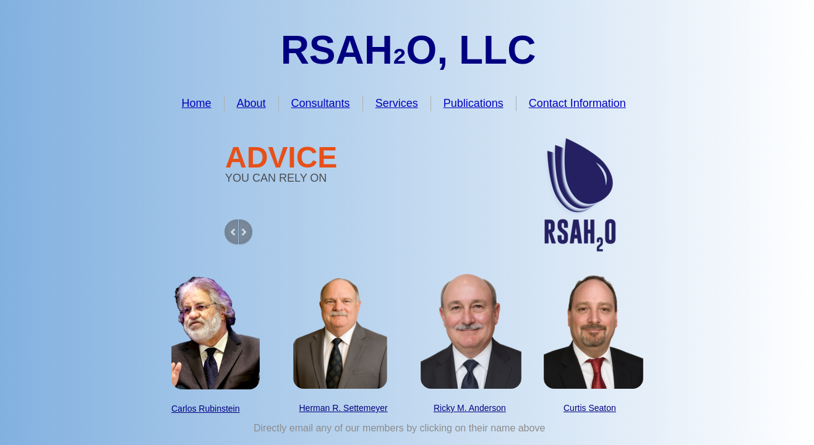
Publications (473, 103)
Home (197, 103)
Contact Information (577, 103)
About (251, 103)
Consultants (320, 103)
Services (396, 103)
